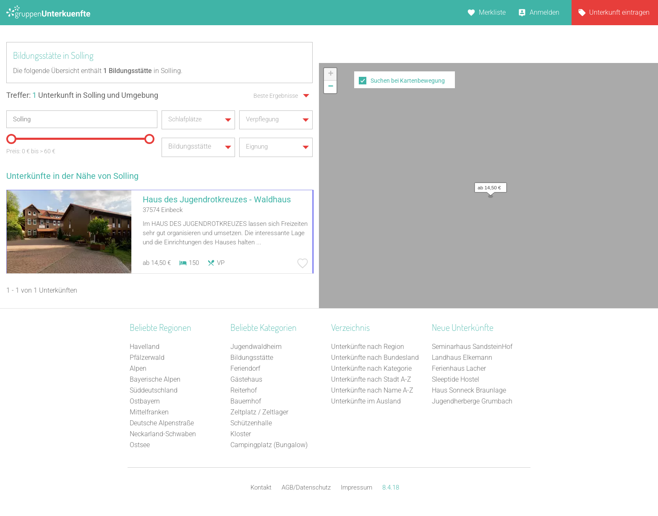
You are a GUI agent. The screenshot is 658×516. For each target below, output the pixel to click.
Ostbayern (145, 401)
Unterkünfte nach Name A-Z (372, 390)
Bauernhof (245, 401)
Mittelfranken (149, 412)
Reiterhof (243, 390)
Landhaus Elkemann (462, 357)
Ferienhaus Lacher (459, 368)
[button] (488, 185)
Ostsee (140, 445)
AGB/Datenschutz (306, 487)
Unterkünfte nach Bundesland (375, 357)
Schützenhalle (251, 423)
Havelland (144, 347)
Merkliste (492, 12)
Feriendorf (245, 368)
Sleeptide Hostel (455, 379)
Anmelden (544, 12)
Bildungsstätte (251, 357)
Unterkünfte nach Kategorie (371, 368)
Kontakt (261, 487)
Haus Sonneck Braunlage (469, 390)
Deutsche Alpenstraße (162, 423)
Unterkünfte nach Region (367, 347)
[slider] (10, 138)
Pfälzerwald (147, 357)
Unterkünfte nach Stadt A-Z (371, 379)
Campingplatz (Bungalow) (269, 445)
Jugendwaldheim (256, 347)
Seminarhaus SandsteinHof (472, 347)
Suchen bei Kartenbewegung (408, 80)
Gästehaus (246, 379)
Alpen (138, 368)
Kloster (240, 434)
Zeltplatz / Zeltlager (259, 412)
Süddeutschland (154, 390)
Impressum (356, 487)
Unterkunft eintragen (619, 12)
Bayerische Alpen (155, 379)
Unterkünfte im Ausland (366, 401)
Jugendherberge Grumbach (472, 401)
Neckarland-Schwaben (163, 434)
